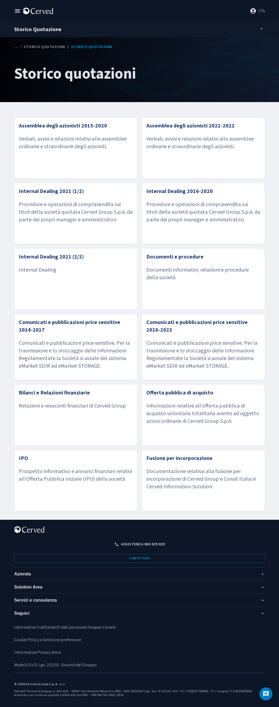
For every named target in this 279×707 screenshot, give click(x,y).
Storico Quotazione (44, 47)
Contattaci (139, 558)
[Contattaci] (265, 693)
